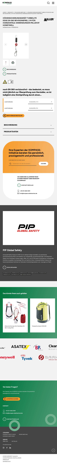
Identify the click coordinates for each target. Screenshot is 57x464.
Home (4, 12)
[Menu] (53, 3)
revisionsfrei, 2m (33, 108)
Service (5, 439)
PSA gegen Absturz (20, 12)
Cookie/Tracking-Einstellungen (12, 458)
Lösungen (6, 432)
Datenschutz (6, 461)
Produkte (10, 12)
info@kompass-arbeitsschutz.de (28, 193)
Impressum (6, 459)
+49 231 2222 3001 (25, 191)
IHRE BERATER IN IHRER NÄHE (17, 160)
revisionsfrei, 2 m (33, 102)
